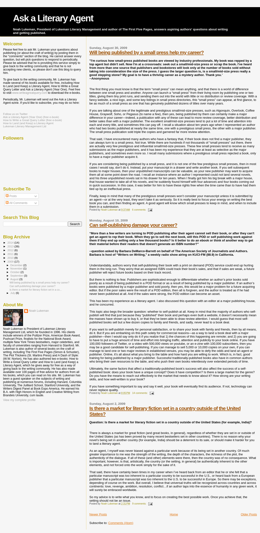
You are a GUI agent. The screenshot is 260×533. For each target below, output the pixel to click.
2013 (10, 246)
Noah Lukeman (39, 310)
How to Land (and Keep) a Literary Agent (28, 123)
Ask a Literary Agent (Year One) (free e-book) (31, 116)
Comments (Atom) (120, 523)
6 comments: (139, 209)
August (14, 279)
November (16, 268)
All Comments (17, 203)
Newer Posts (98, 514)
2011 (10, 253)
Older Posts (249, 514)
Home (174, 514)
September (17, 275)
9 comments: (139, 503)
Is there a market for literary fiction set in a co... (35, 289)
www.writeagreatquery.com (29, 92)
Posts (11, 196)
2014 (10, 242)
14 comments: (140, 393)
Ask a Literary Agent (53, 18)
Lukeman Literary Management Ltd (24, 126)
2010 (10, 257)
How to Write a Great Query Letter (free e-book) (32, 120)
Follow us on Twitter (15, 113)
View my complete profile (19, 400)
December (16, 265)
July (13, 293)
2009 (10, 261)
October (15, 272)
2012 (10, 250)
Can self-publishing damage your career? (133, 225)
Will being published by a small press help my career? (146, 52)
